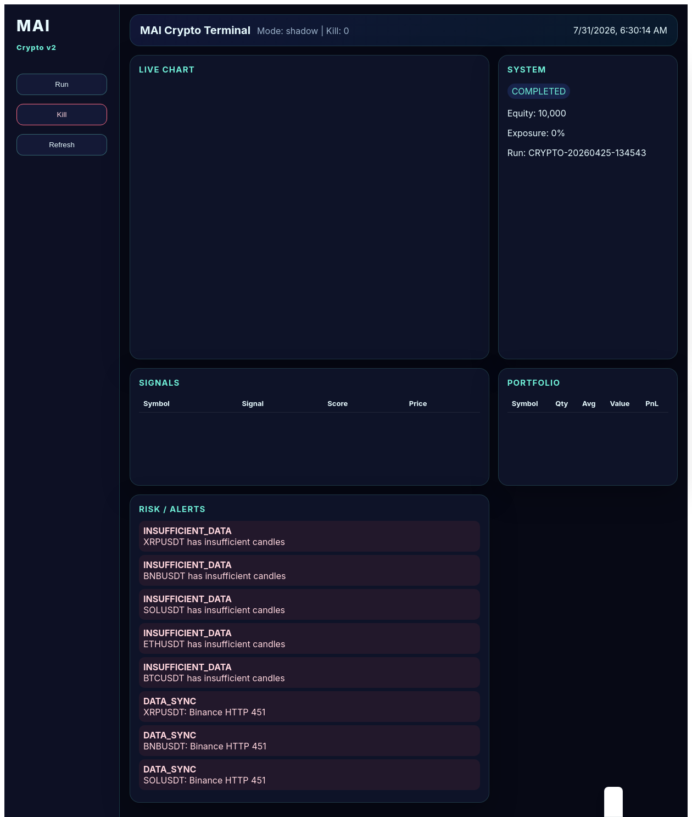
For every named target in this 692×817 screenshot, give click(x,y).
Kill (62, 114)
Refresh (62, 145)
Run (61, 84)
